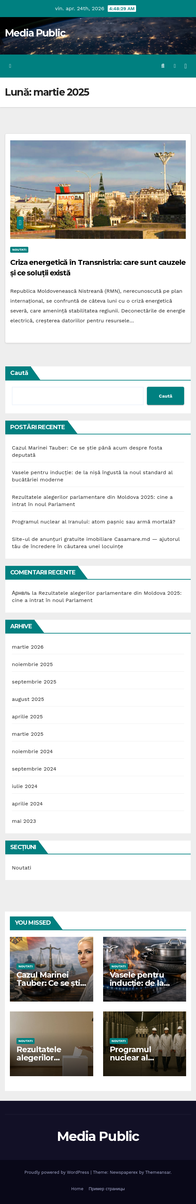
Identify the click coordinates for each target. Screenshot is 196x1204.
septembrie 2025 (34, 682)
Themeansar (158, 1172)
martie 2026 (28, 647)
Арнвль (21, 593)
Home (77, 1188)
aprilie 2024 (27, 803)
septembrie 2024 (34, 769)
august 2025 (28, 699)
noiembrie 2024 (32, 751)
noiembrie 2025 (32, 664)
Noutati (19, 249)
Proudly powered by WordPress (57, 1172)
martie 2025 (27, 734)
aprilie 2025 (27, 716)
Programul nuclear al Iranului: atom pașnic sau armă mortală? (93, 522)
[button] (162, 66)
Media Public (35, 33)
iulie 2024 (25, 786)
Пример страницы (107, 1188)
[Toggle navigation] (185, 66)
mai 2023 (24, 821)
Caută (19, 373)
